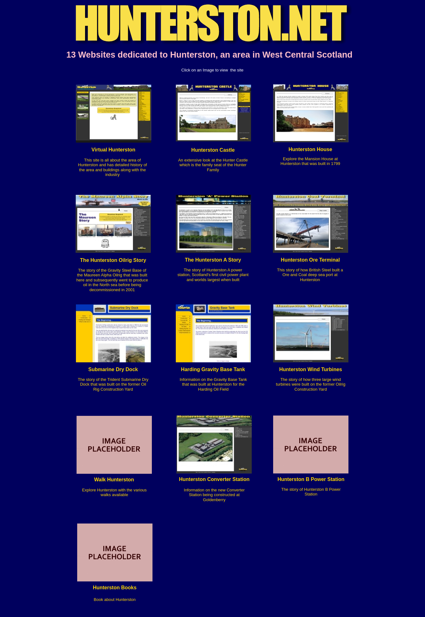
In (185, 490)
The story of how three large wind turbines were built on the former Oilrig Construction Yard (310, 384)
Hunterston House (310, 149)
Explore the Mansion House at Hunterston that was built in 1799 (310, 161)
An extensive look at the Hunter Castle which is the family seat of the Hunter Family (213, 165)
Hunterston (106, 587)
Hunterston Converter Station (214, 479)
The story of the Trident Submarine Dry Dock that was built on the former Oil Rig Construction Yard (113, 384)
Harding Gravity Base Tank (213, 369)
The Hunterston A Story (213, 260)
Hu (281, 479)
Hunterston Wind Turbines (310, 369)
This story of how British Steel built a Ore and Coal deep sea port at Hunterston (310, 275)
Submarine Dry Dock (113, 369)
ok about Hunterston (117, 599)
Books (128, 587)
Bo (96, 599)
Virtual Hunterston (113, 149)
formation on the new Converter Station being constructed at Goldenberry (215, 495)
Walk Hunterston (114, 479)
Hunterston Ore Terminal (310, 260)
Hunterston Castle (213, 150)
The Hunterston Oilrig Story (113, 260)
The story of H (294, 489)
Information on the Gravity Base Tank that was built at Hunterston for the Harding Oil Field (213, 384)
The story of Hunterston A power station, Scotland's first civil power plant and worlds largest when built (213, 275)
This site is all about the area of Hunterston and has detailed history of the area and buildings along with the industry (112, 167)
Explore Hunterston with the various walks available (114, 492)
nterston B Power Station (314, 479)
